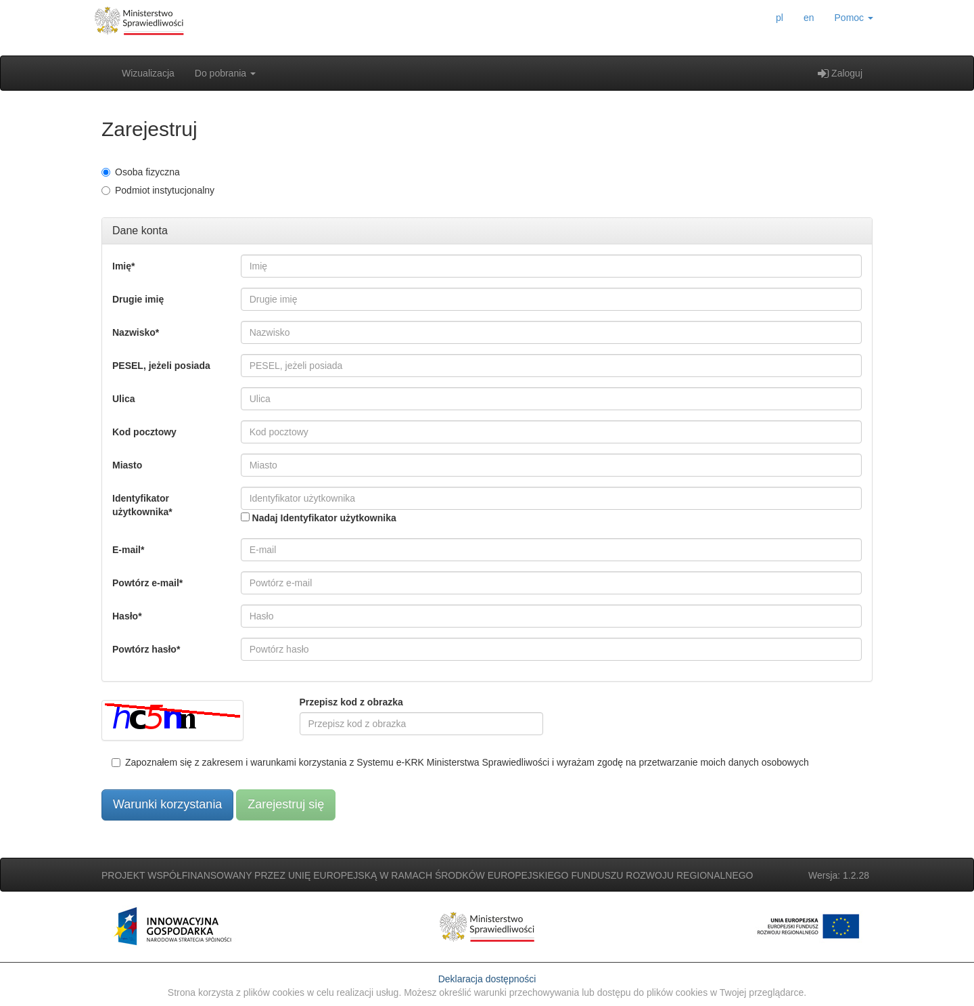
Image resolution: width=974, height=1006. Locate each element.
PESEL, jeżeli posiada (161, 365)
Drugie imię (138, 299)
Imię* (123, 266)
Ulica (123, 398)
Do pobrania (225, 73)
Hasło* (127, 616)
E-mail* (128, 549)
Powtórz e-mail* (147, 582)
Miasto (127, 465)
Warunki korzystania (167, 804)
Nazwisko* (135, 332)
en (809, 17)
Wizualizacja (148, 73)
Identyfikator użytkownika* (142, 505)
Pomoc (854, 17)
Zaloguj (840, 73)
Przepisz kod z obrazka (351, 702)
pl (779, 17)
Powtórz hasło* (146, 649)
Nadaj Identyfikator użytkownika (324, 517)
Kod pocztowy (144, 432)
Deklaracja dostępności (487, 979)
